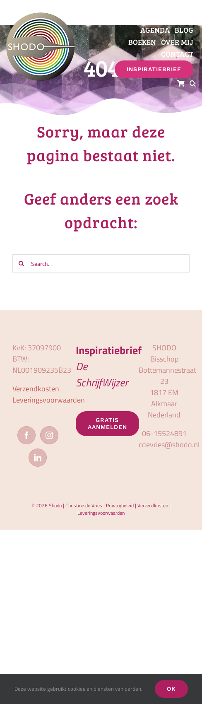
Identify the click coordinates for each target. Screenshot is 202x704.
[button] (193, 83)
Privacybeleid (120, 505)
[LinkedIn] (38, 457)
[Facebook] (26, 435)
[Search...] (101, 263)
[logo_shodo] (40, 16)
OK (171, 688)
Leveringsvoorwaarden (48, 399)
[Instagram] (49, 435)
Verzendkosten (35, 388)
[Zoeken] (21, 263)
